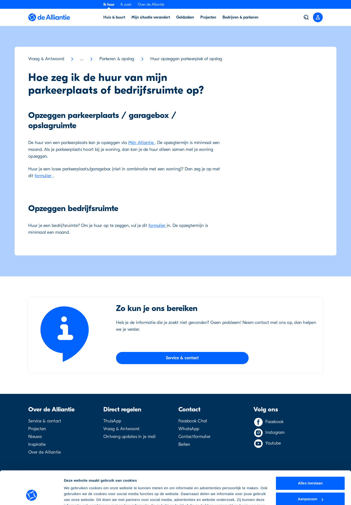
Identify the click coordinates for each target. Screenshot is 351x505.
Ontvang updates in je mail (129, 436)
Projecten (37, 428)
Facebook (274, 421)
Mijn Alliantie (141, 142)
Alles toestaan (310, 454)
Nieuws (35, 436)
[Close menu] (318, 17)
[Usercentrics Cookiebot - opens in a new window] (31, 495)
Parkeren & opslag (116, 58)
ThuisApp (112, 421)
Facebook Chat (192, 421)
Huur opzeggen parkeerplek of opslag (186, 58)
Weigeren (310, 486)
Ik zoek (126, 4)
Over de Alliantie (151, 4)
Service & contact (44, 421)
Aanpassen (310, 469)
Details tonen (75, 495)
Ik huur (108, 4)
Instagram (274, 432)
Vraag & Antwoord (46, 58)
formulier (44, 175)
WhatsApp (188, 428)
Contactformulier (194, 436)
